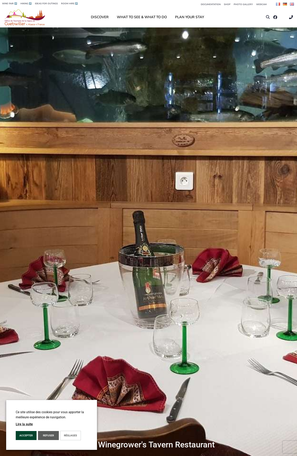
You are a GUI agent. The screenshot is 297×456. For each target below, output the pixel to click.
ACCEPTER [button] (26, 435)
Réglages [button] (70, 435)
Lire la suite (24, 424)
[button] (268, 17)
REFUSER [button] (48, 435)
